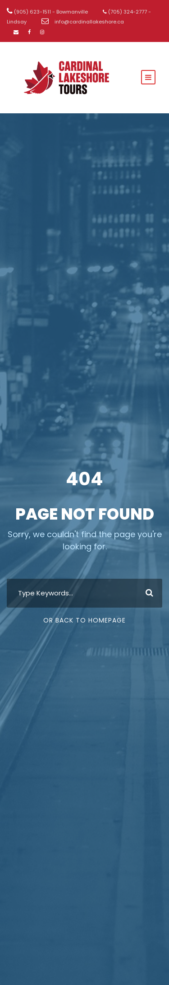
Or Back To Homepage (84, 620)
